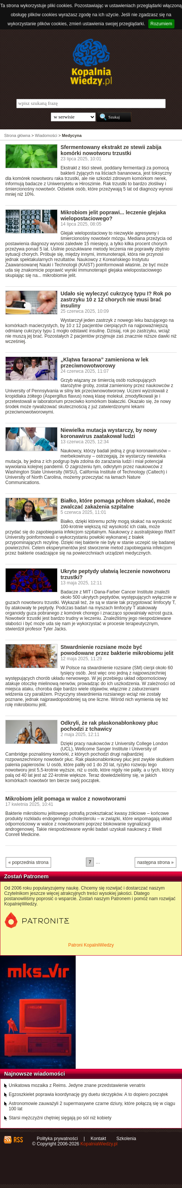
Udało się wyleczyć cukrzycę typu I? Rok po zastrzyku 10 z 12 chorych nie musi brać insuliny (116, 299)
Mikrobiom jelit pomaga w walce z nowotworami (65, 799)
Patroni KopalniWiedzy (91, 945)
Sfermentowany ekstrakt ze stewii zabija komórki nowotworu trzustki (111, 150)
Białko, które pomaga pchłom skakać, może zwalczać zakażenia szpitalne (115, 504)
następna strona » (155, 862)
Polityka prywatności (57, 1138)
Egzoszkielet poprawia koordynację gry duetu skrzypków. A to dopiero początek (88, 1094)
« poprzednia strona (28, 862)
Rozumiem (161, 23)
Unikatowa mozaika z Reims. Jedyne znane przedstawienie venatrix (77, 1085)
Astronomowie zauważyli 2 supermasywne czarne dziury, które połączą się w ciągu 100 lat (92, 1106)
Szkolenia (126, 1138)
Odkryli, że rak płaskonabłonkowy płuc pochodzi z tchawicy (109, 726)
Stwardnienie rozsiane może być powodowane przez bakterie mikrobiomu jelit (117, 650)
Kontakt (98, 1138)
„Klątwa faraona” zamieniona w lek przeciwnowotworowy (104, 363)
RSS (18, 1139)
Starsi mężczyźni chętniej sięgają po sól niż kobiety (60, 1117)
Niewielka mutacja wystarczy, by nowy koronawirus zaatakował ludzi (109, 433)
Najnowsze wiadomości (34, 1074)
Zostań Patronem (26, 876)
